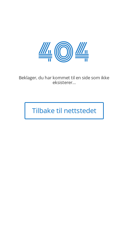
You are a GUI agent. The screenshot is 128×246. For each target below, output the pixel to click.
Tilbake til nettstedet (64, 110)
